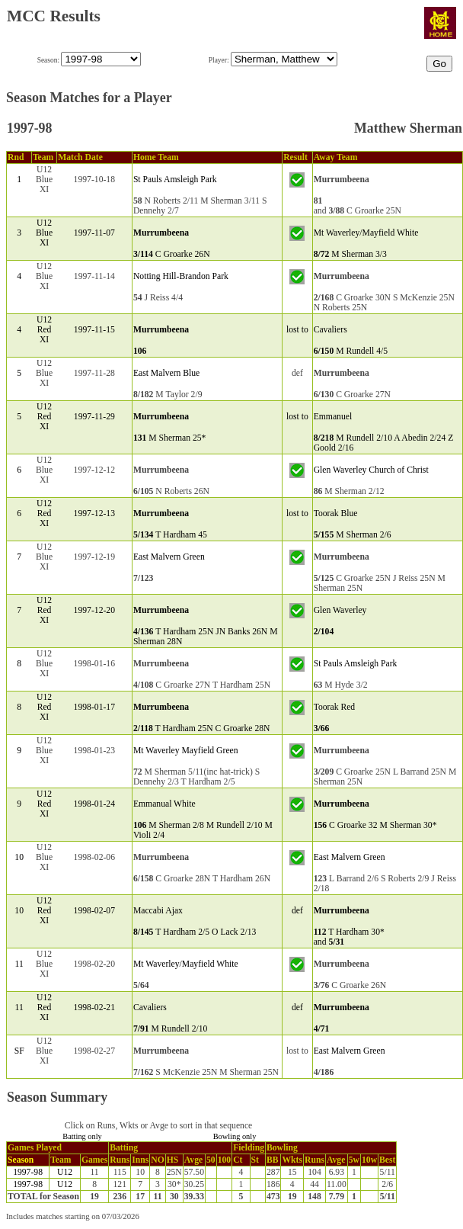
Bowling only (235, 1136)
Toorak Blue (336, 513)
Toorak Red (335, 707)
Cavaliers (330, 330)
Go (439, 63)
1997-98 (28, 1172)
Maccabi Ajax (158, 911)
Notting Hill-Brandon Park (180, 276)
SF (19, 1051)
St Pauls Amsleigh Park (175, 180)
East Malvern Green (169, 557)
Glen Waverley (340, 610)
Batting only (82, 1136)
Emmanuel (333, 417)
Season (21, 1160)
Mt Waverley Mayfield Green (185, 751)
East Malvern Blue (166, 373)
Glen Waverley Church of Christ (371, 470)
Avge (193, 1160)
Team (60, 1160)
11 (19, 964)
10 (19, 857)
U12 (64, 1172)
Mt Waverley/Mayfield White (366, 233)
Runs (119, 1160)
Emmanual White (164, 804)
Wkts (292, 1160)
